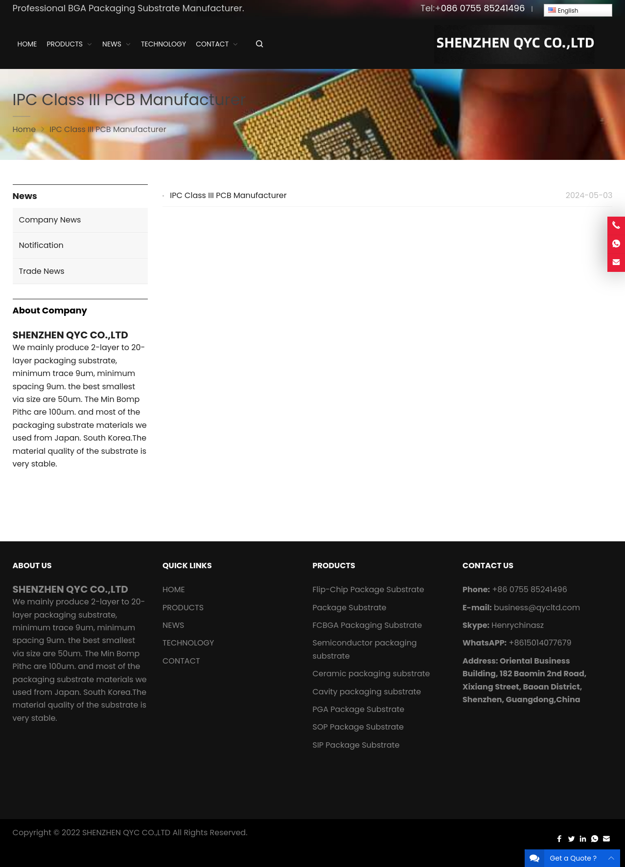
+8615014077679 (540, 642)
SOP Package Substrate (358, 727)
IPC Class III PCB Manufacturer (228, 195)
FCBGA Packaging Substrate (367, 625)
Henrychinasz (517, 625)
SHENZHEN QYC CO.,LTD (126, 832)
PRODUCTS (183, 607)
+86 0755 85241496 (529, 589)
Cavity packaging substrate (367, 691)
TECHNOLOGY (188, 642)
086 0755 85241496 (483, 8)
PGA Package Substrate (358, 709)
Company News (50, 219)
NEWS (173, 625)
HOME (173, 589)
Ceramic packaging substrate (371, 673)
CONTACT (181, 661)
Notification (41, 245)
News (25, 196)
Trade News (42, 271)
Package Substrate (349, 607)
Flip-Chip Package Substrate (368, 589)
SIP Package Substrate (355, 745)
